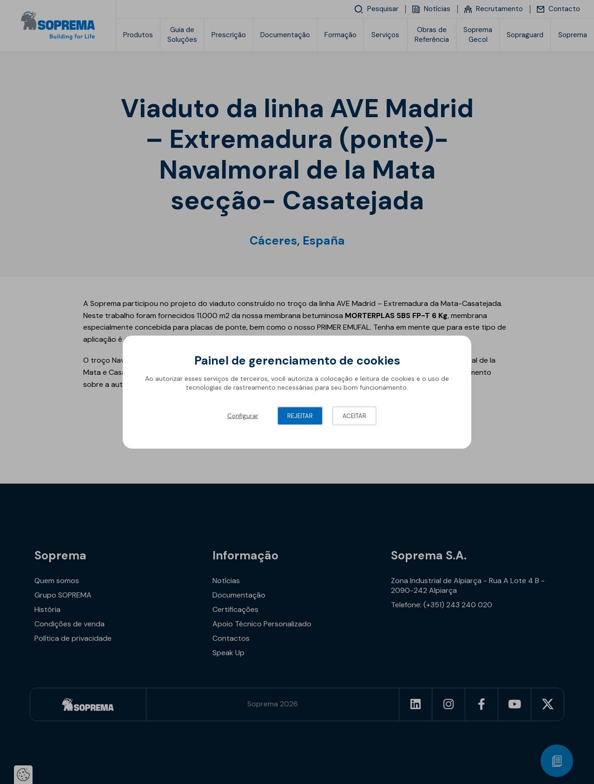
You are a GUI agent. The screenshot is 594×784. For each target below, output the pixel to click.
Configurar (242, 415)
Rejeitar (300, 415)
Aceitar (354, 415)
